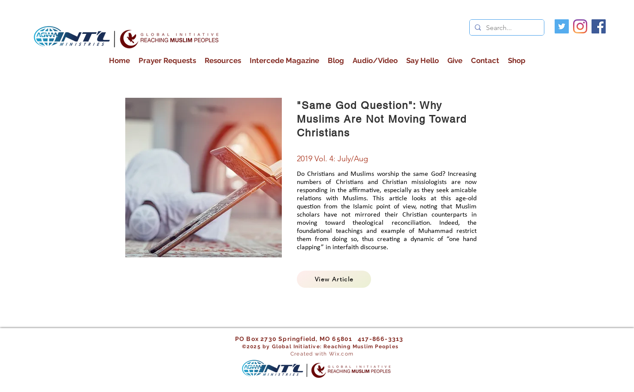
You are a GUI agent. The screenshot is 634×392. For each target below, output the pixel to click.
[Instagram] (580, 26)
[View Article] (334, 279)
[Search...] (506, 28)
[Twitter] (562, 26)
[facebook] (599, 26)
